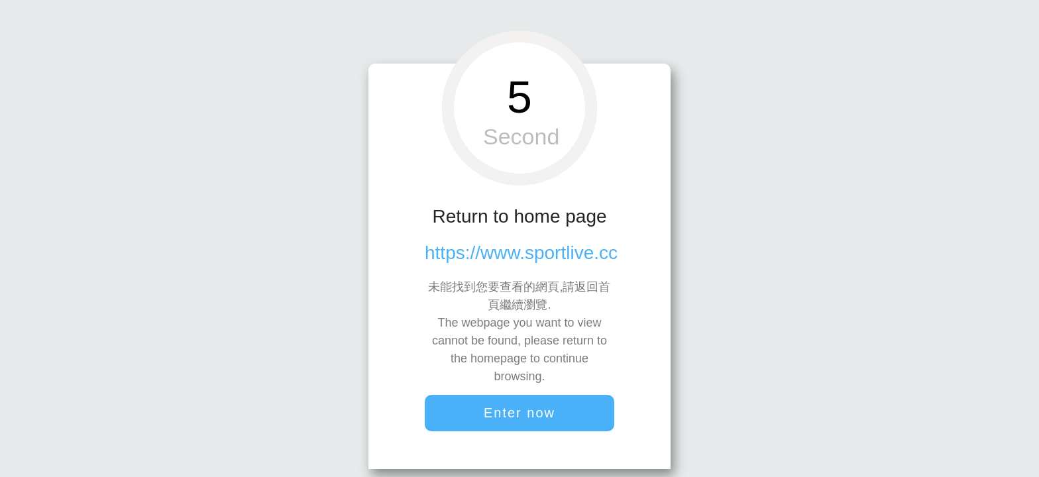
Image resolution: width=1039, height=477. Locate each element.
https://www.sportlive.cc (521, 252)
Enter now (519, 412)
